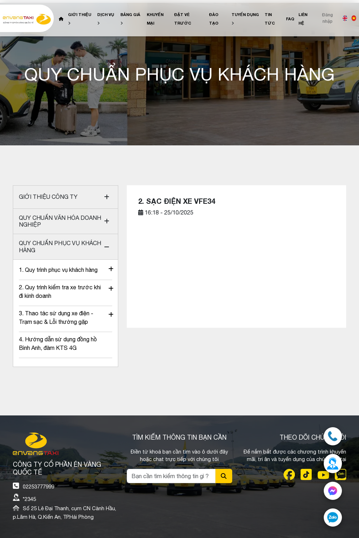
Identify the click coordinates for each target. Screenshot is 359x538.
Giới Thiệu (79, 14)
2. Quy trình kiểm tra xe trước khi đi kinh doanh (61, 291)
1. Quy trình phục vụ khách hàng (61, 269)
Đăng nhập (327, 18)
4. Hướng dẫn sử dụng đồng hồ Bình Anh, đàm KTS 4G (58, 343)
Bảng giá (130, 14)
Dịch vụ (105, 14)
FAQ (290, 18)
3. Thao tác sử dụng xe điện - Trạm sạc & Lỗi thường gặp (61, 317)
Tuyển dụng (245, 14)
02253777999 (38, 486)
